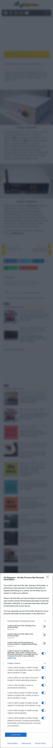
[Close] (48, 577)
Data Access (26, 743)
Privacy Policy (40, 743)
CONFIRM (15, 735)
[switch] (44, 626)
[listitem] (26, 621)
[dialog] (26, 660)
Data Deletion (12, 743)
